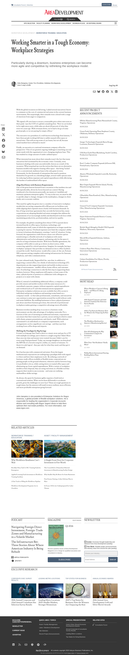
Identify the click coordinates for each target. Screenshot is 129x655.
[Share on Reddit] (4, 146)
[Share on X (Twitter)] (4, 135)
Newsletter (17, 626)
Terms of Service (81, 653)
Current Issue (18, 630)
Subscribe (107, 4)
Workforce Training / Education (51, 33)
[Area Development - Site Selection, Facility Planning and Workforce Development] (65, 12)
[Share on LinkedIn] (4, 129)
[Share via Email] (4, 157)
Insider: (99, 543)
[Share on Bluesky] (4, 152)
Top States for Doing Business (75, 637)
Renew (114, 5)
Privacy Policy (70, 653)
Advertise (30, 5)
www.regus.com (22, 408)
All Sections (116, 23)
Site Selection (43, 630)
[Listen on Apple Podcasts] (28, 557)
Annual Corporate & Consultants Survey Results (76, 629)
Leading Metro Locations (74, 634)
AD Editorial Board (93, 23)
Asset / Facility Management (58, 436)
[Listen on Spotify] (28, 560)
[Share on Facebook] (4, 140)
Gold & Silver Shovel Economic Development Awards (76, 625)
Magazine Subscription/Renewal (22, 621)
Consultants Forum (19, 5)
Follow (58, 19)
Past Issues (77, 520)
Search (71, 19)
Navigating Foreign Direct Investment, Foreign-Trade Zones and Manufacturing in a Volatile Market (27, 532)
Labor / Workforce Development (49, 627)
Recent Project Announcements (49, 634)
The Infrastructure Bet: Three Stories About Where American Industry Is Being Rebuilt (27, 547)
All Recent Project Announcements (92, 269)
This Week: (100, 547)
